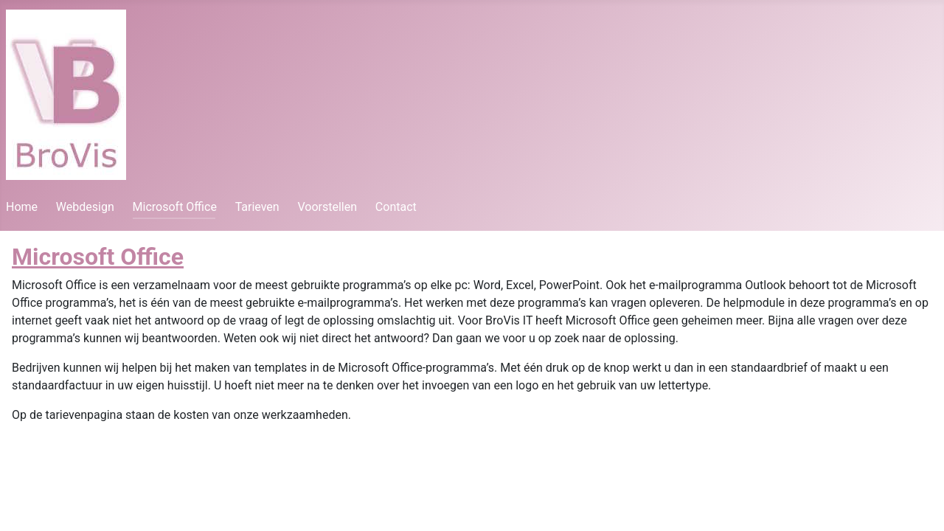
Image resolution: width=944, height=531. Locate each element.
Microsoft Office (175, 207)
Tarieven (257, 207)
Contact (396, 207)
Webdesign (85, 207)
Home (22, 207)
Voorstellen (327, 207)
